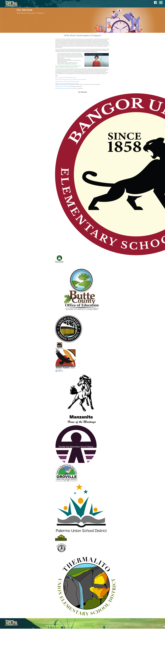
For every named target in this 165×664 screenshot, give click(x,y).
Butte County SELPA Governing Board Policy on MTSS (65, 77)
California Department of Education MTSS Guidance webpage (67, 81)
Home (46, 625)
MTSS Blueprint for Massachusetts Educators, (64, 88)
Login (75, 625)
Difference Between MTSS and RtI (62, 86)
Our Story (50, 625)
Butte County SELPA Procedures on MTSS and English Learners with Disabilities (70, 79)
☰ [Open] (160, 2)
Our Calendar (63, 625)
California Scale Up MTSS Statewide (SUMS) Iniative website (66, 83)
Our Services (57, 625)
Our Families (70, 625)
